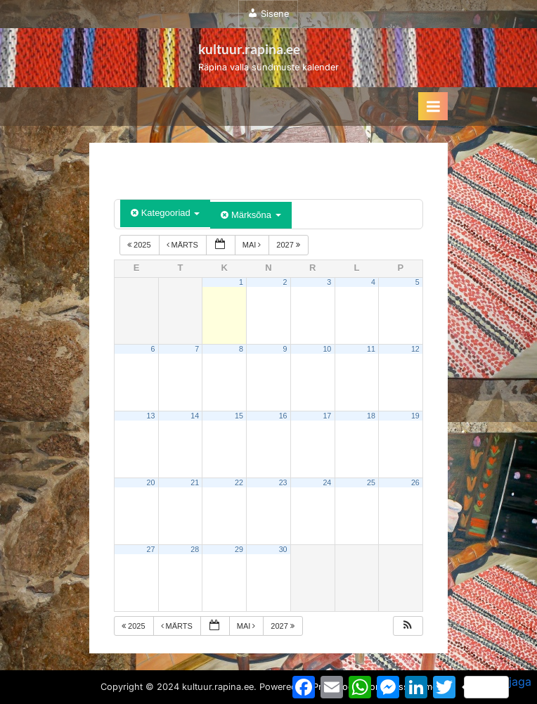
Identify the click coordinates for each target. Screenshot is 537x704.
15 (239, 415)
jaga (497, 686)
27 (151, 549)
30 (283, 549)
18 (371, 415)
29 (239, 549)
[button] (408, 626)
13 (151, 415)
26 (415, 482)
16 (283, 415)
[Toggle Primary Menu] (433, 106)
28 (194, 549)
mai (253, 245)
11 (371, 349)
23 (283, 482)
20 (151, 482)
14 (194, 415)
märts (183, 245)
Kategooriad (165, 212)
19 (415, 415)
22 (239, 482)
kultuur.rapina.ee (249, 49)
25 (371, 482)
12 (415, 349)
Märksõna (250, 215)
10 (327, 349)
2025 (140, 245)
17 (327, 415)
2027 (289, 245)
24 (327, 482)
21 (194, 482)
